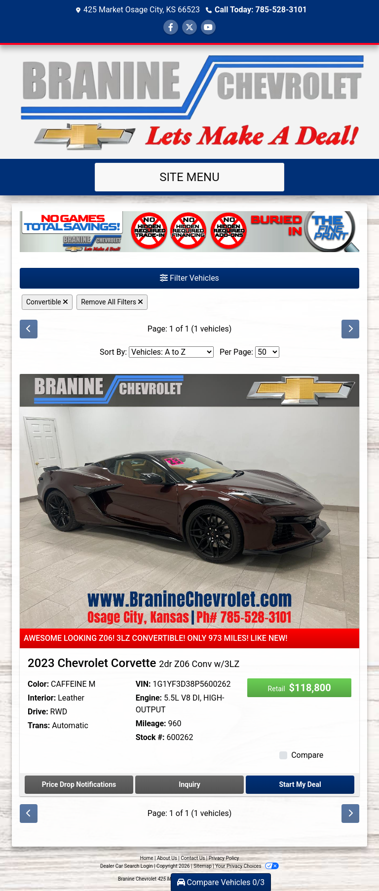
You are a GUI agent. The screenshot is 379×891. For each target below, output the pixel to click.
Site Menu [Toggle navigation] (189, 177)
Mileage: (151, 723)
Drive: (38, 711)
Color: (38, 684)
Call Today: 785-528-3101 (261, 9)
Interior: (42, 698)
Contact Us (193, 858)
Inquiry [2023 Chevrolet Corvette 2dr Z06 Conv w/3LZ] (189, 784)
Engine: (149, 698)
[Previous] (29, 329)
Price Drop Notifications (79, 784)
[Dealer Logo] (189, 102)
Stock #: (150, 737)
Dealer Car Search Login (126, 866)
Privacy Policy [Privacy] (224, 858)
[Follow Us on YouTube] (208, 27)
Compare (307, 755)
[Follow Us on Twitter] (189, 27)
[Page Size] (267, 352)
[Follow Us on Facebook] (170, 27)
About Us (167, 858)
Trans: (39, 725)
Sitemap (202, 866)
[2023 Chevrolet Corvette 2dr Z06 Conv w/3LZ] (189, 500)
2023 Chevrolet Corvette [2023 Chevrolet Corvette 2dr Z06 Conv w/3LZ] (133, 663)
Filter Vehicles (189, 278)
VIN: (143, 684)
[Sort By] (171, 352)
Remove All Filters (112, 302)
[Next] (350, 329)
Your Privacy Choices (247, 866)
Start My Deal (300, 784)
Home (146, 858)
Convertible (47, 302)
